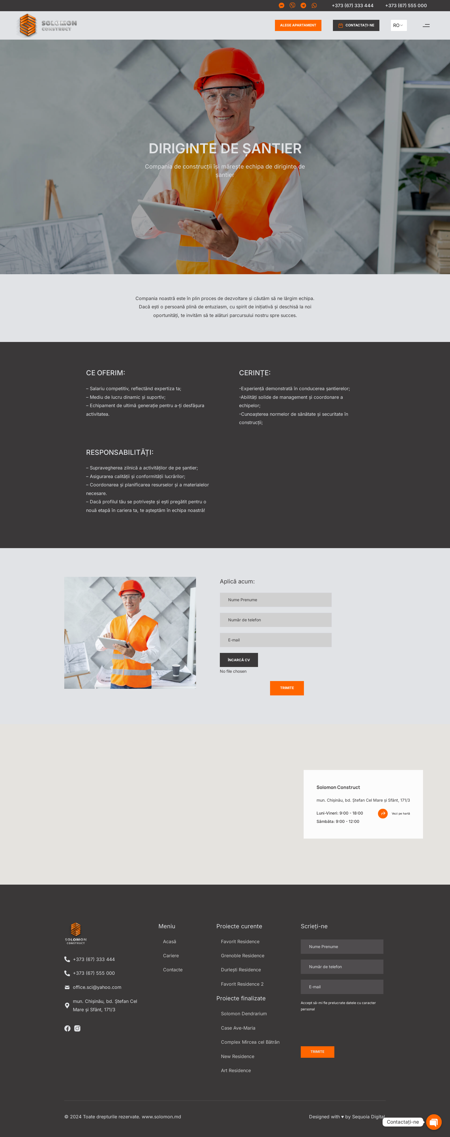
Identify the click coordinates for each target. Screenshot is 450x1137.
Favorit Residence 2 (242, 984)
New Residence (237, 1056)
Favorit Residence (240, 941)
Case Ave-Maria (238, 1028)
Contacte (173, 969)
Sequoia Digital (368, 1116)
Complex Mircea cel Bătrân (250, 1042)
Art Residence (236, 1070)
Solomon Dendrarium (244, 1013)
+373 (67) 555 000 (406, 5)
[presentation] (263, 692)
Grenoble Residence (242, 955)
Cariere (171, 955)
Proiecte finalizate (241, 998)
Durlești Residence (241, 969)
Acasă (169, 941)
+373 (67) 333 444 (353, 5)
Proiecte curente (239, 926)
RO (396, 25)
